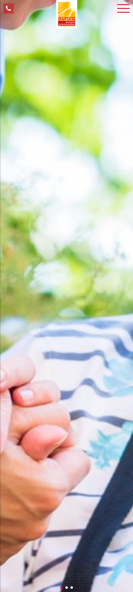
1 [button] (61, 587)
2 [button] (66, 587)
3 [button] (71, 587)
